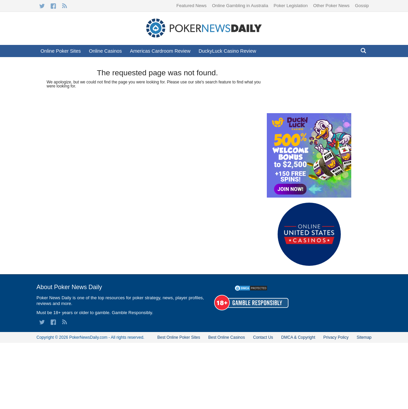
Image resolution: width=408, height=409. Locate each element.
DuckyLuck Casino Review (227, 51)
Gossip (362, 5)
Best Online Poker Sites (178, 337)
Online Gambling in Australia (240, 5)
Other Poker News (331, 5)
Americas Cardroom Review (160, 51)
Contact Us (263, 337)
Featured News (191, 5)
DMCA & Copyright (298, 337)
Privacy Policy (336, 337)
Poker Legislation (291, 5)
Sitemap (364, 337)
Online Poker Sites (61, 51)
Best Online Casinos (226, 337)
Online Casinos (105, 51)
